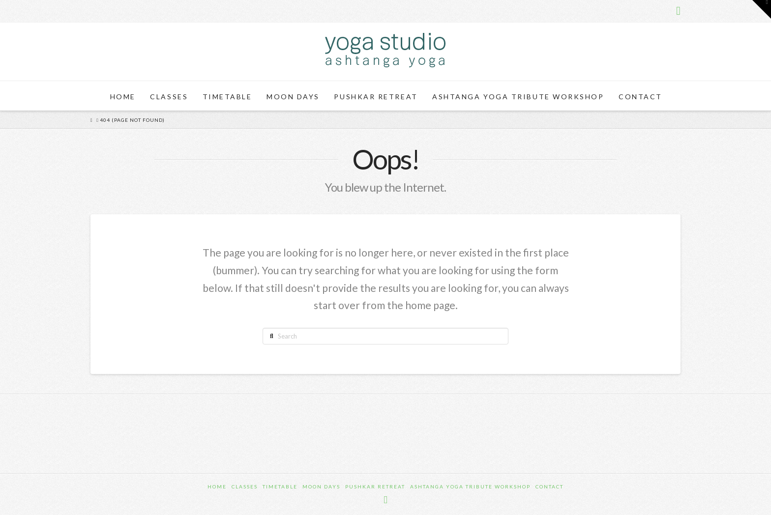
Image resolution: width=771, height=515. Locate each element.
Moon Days (321, 486)
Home (217, 486)
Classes (245, 486)
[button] (761, 9)
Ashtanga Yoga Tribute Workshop (470, 486)
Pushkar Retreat (375, 486)
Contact (549, 486)
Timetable (280, 486)
